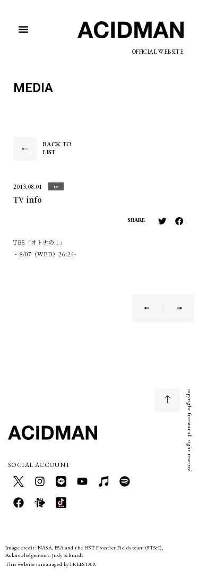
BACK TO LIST (57, 148)
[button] (23, 29)
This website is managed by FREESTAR (50, 564)
